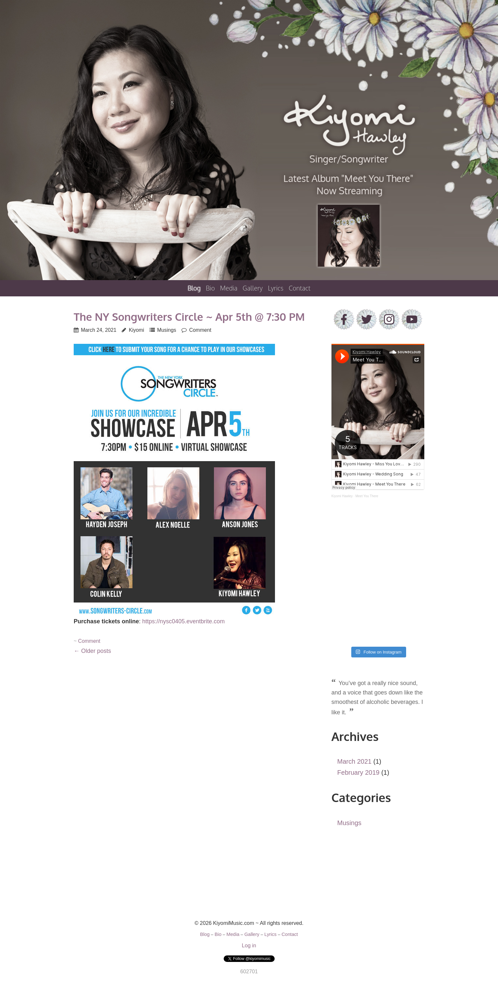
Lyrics (275, 288)
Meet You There (366, 496)
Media (228, 288)
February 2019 (358, 772)
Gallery (253, 288)
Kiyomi (136, 330)
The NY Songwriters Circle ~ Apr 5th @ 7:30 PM (189, 316)
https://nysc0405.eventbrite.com (183, 621)
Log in (249, 945)
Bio (210, 288)
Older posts (92, 651)
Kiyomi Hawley (342, 496)
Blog (194, 288)
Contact (299, 288)
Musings (166, 330)
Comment (200, 330)
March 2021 (354, 761)
